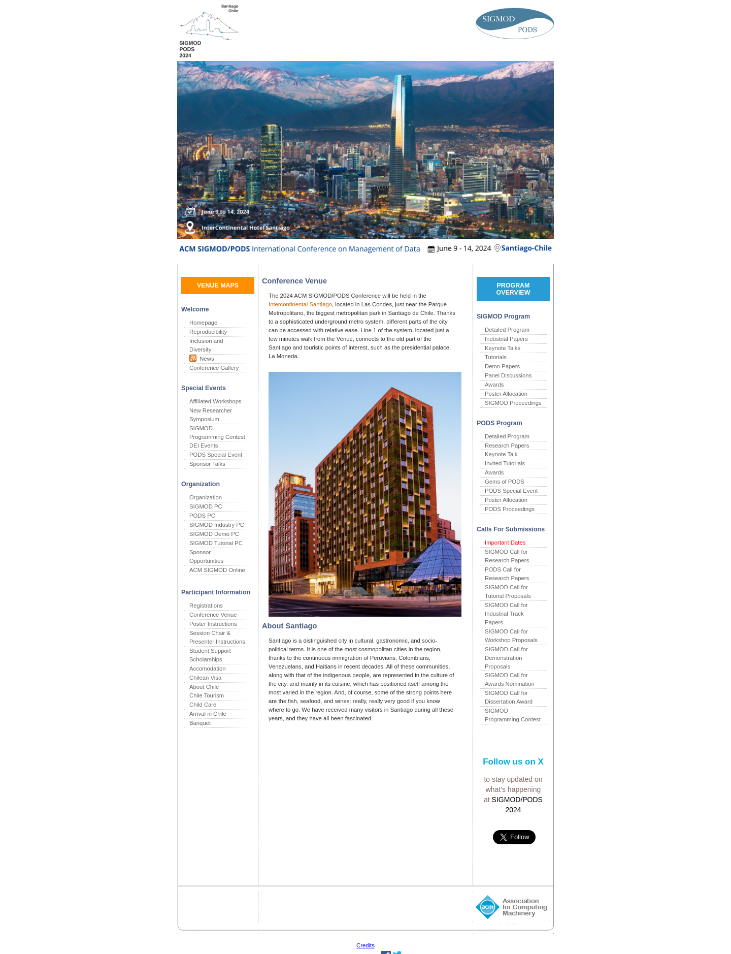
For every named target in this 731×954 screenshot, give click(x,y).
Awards (494, 384)
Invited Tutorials (505, 463)
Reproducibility (208, 332)
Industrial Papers (506, 339)
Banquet (200, 723)
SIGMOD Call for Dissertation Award (509, 697)
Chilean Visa (205, 678)
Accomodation (207, 668)
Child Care (202, 705)
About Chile (204, 687)
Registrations (206, 605)
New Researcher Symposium (210, 414)
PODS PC (202, 516)
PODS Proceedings (510, 509)
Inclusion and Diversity (206, 345)
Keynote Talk (501, 454)
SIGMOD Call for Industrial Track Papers (506, 613)
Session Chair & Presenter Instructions (217, 637)
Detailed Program (507, 330)
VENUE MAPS (218, 285)
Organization (205, 497)
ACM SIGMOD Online (217, 570)
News (205, 359)
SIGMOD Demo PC (214, 534)
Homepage (203, 323)
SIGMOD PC (205, 506)
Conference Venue (213, 615)
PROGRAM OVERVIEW (513, 289)
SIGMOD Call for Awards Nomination (510, 679)
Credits (365, 945)
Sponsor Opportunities (206, 556)
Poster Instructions (213, 624)
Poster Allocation (506, 394)
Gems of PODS (504, 482)
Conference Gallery (214, 368)
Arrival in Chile (207, 714)
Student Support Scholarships (210, 655)
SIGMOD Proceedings (513, 403)
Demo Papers (502, 366)
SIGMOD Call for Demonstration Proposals (506, 658)
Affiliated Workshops (215, 401)
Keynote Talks (502, 348)
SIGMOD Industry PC (216, 525)
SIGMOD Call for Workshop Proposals (511, 635)
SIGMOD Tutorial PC (216, 543)
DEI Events (203, 445)
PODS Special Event (215, 455)
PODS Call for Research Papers (507, 573)
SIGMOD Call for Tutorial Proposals (508, 591)
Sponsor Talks (207, 464)
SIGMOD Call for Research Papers (507, 556)
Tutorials (496, 357)
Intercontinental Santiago (300, 304)
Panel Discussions (508, 375)
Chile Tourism (206, 695)
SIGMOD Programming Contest (217, 432)
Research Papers (507, 445)
